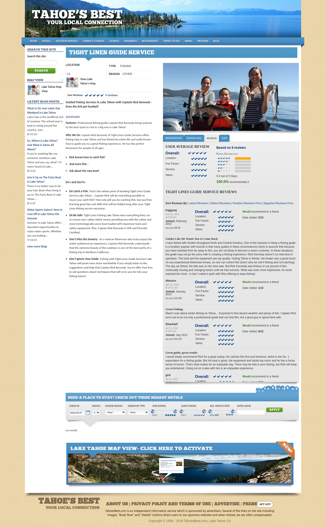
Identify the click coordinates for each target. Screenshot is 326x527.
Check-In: (74, 406)
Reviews (212, 138)
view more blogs (37, 246)
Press (250, 504)
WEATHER (202, 41)
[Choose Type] (138, 412)
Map (224, 138)
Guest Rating (188, 406)
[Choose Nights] (96, 412)
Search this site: (36, 56)
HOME (33, 41)
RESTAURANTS (150, 41)
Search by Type (136, 406)
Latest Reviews (198, 203)
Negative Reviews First (278, 203)
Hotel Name (244, 406)
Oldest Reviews (220, 203)
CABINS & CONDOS (93, 41)
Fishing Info (194, 138)
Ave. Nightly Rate (220, 406)
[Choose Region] (115, 412)
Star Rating (159, 406)
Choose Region (113, 406)
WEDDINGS (130, 41)
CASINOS (114, 41)
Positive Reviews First (247, 203)
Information (173, 138)
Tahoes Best (78, 20)
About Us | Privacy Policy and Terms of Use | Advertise (173, 504)
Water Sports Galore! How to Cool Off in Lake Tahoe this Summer (44, 214)
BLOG (216, 41)
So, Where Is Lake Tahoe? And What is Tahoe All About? (42, 145)
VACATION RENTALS (67, 41)
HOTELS (46, 41)
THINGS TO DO (171, 41)
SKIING (188, 41)
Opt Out (265, 504)
